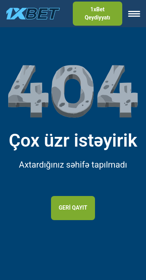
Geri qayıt (73, 208)
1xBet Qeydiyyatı (97, 13)
